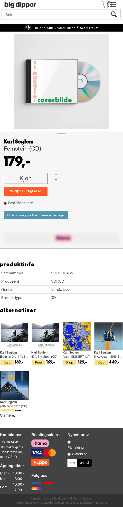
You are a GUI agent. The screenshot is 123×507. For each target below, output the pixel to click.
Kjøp (25, 178)
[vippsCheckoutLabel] (25, 191)
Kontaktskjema (12, 446)
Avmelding (79, 454)
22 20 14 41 (10, 441)
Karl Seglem (18, 142)
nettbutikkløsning (56, 502)
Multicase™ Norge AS (93, 502)
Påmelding (75, 447)
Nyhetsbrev (78, 435)
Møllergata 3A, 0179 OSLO (11, 454)
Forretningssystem (28, 502)
